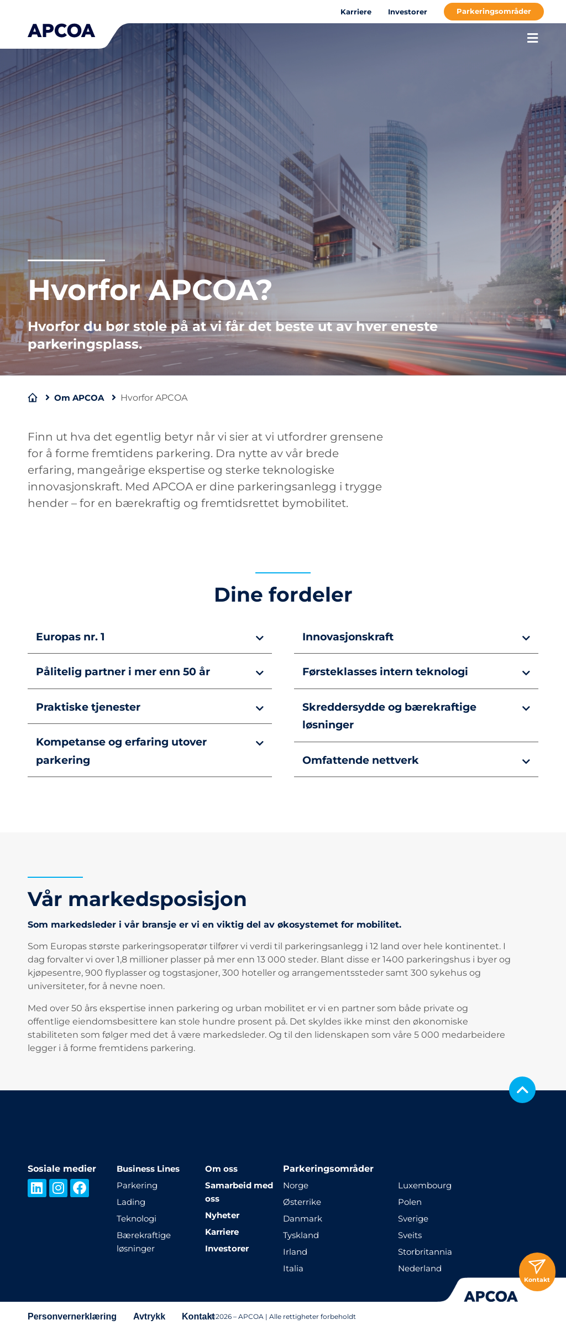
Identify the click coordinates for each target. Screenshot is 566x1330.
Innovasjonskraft (351, 636)
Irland (295, 1250)
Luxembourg (427, 1183)
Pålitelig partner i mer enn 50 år (130, 671)
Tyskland (302, 1233)
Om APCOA (81, 397)
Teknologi (138, 1217)
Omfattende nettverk (365, 758)
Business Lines (151, 1167)
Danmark (303, 1217)
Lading (132, 1200)
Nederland (421, 1266)
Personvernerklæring (72, 1314)
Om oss (222, 1167)
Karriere (355, 11)
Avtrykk (149, 1314)
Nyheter (224, 1213)
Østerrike (303, 1200)
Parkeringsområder (494, 11)
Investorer (407, 11)
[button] (150, 636)
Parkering (138, 1183)
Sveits (411, 1233)
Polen (410, 1200)
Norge (297, 1183)
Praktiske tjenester (92, 706)
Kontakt (198, 1314)
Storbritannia (427, 1250)
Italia (293, 1266)
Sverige (414, 1217)
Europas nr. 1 (73, 636)
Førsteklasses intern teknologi (391, 671)
